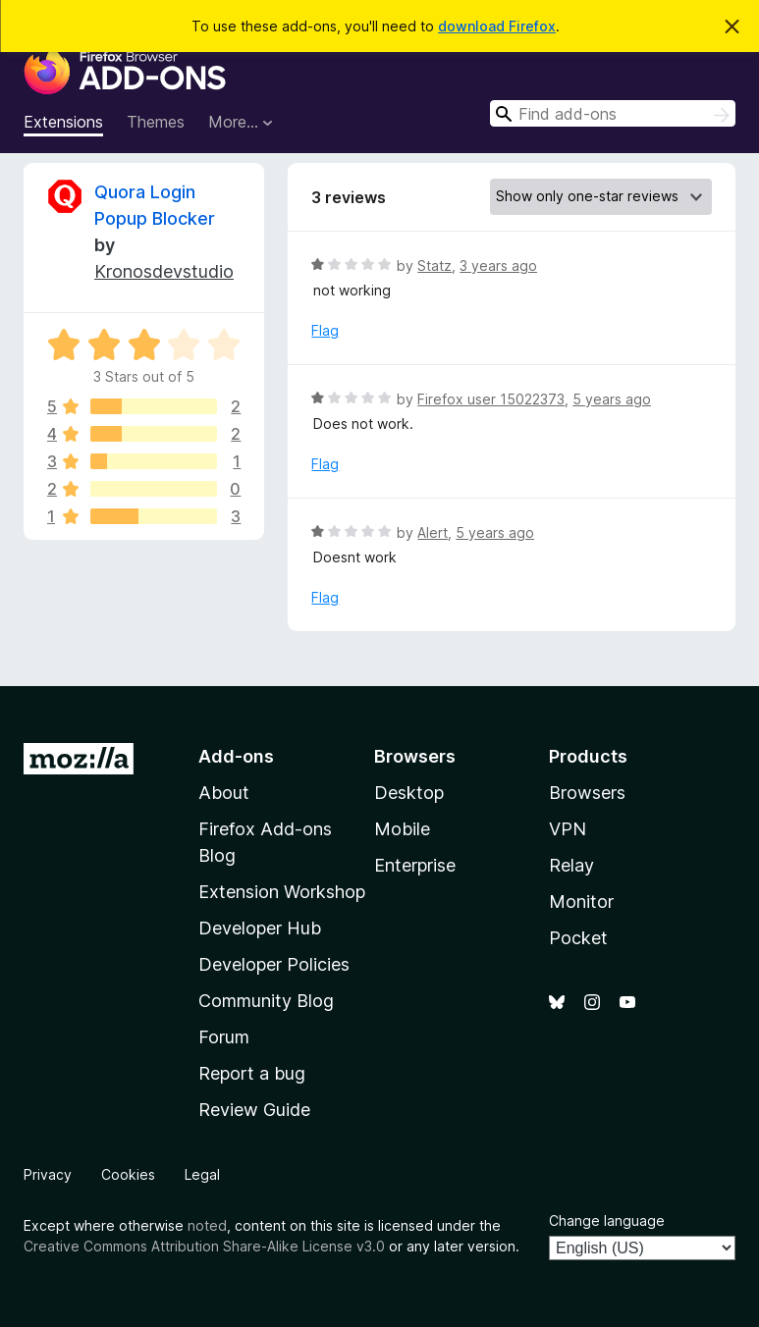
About (223, 792)
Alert (432, 532)
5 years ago (611, 399)
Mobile (402, 829)
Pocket (578, 938)
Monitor (581, 901)
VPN (567, 829)
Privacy (48, 1174)
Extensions (63, 122)
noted (207, 1225)
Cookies (128, 1174)
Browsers (587, 792)
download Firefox (497, 26)
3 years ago (498, 265)
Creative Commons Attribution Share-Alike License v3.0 (204, 1246)
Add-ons (236, 756)
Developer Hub (259, 928)
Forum (223, 1037)
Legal (202, 1174)
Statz (434, 265)
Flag (325, 330)
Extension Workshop (281, 891)
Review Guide (254, 1109)
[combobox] (612, 113)
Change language (607, 1220)
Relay (571, 865)
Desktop (409, 792)
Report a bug (251, 1073)
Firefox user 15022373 (491, 399)
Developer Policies (274, 964)
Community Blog (266, 1000)
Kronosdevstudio (164, 271)
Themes (156, 122)
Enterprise (415, 865)
